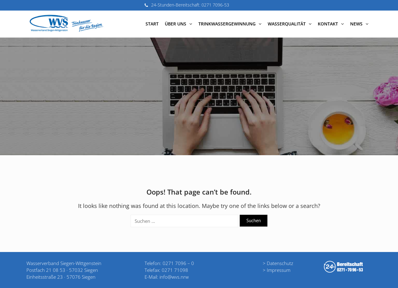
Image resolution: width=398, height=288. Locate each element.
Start (152, 24)
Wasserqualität (290, 24)
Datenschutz (280, 263)
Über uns (178, 24)
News (359, 24)
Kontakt (331, 24)
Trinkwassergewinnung (229, 24)
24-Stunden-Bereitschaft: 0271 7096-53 (190, 5)
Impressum (278, 270)
